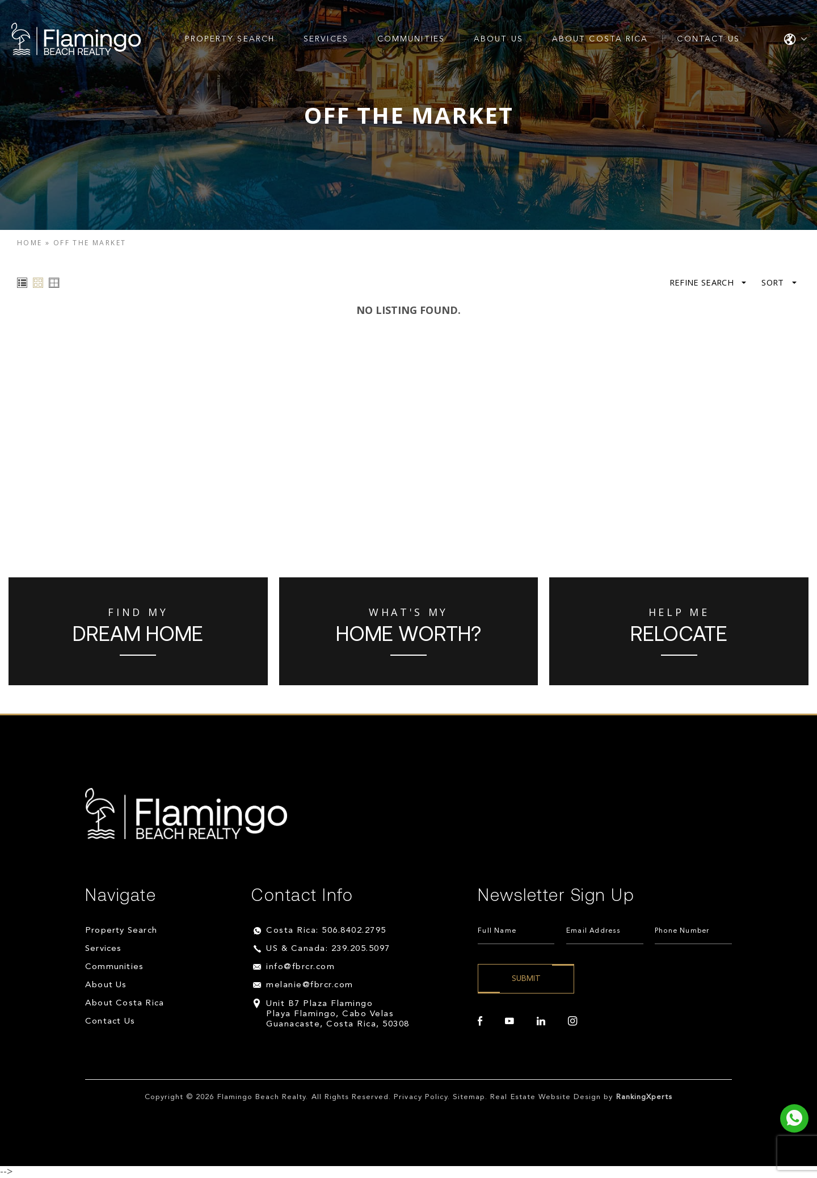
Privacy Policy (421, 1097)
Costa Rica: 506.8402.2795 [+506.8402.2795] (326, 931)
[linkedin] (541, 1021)
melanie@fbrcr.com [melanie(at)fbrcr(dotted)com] (309, 985)
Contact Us (708, 39)
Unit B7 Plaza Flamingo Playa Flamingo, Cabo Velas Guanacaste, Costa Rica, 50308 (338, 1014)
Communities (411, 39)
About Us (498, 39)
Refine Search (706, 282)
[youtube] (509, 1021)
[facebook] (480, 1021)
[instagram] (572, 1021)
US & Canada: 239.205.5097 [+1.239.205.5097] (328, 949)
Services (326, 39)
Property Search (230, 39)
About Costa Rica (600, 39)
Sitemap (469, 1097)
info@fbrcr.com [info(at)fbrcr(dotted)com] (300, 967)
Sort (778, 282)
